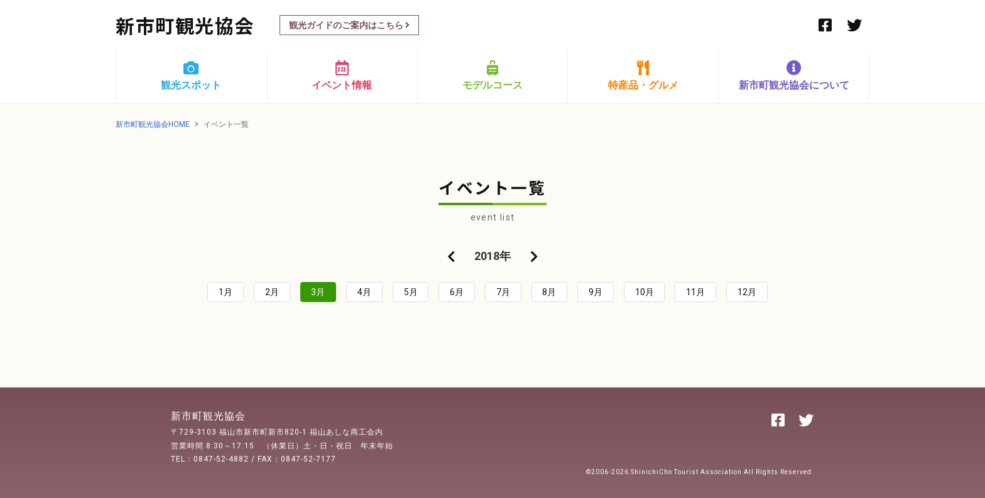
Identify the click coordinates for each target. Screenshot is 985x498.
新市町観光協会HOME (153, 124)
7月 (503, 292)
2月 (272, 292)
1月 (225, 292)
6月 (457, 292)
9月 (595, 292)
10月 (644, 292)
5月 (411, 292)
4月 (364, 292)
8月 (549, 292)
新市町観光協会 (185, 25)
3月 (318, 292)
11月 (695, 292)
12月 (746, 292)
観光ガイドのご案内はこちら (349, 25)
